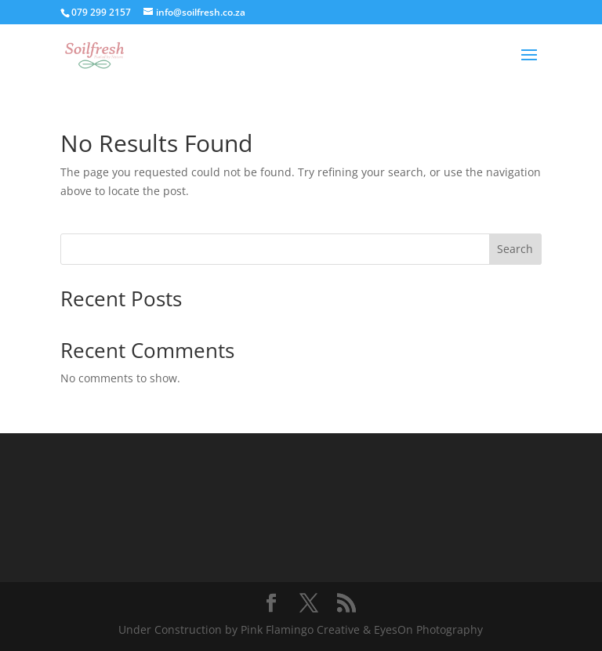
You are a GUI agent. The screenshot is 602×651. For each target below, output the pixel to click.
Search (515, 248)
